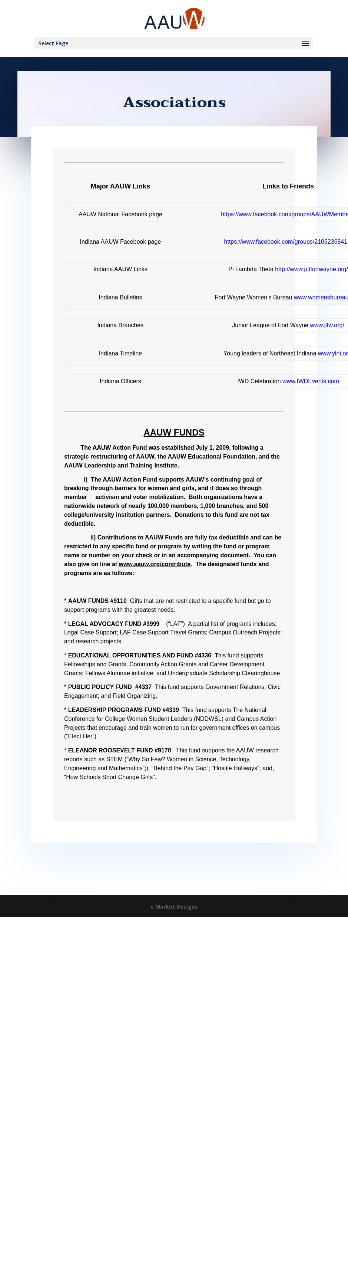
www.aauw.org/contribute (155, 564)
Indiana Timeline (120, 353)
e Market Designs (174, 906)
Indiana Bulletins (120, 297)
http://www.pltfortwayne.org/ (311, 269)
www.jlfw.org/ (327, 325)
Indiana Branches (120, 325)
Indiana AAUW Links (120, 269)
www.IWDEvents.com (310, 381)
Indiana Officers (120, 381)
